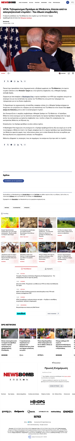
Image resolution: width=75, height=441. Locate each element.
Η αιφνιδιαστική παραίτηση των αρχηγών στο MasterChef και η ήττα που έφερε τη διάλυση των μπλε (27, 345)
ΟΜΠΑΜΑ (7, 207)
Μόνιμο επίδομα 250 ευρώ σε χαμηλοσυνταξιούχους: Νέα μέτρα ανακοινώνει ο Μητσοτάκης (46, 257)
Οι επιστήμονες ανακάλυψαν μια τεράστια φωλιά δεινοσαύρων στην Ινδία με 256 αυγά (27, 232)
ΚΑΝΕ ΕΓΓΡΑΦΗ (56, 386)
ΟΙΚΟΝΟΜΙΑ (44, 2)
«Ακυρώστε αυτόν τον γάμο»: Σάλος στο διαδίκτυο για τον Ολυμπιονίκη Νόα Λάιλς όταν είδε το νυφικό (8, 257)
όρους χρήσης (67, 376)
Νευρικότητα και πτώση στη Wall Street (27, 307)
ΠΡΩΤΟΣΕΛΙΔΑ (56, 2)
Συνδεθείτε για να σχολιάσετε (13, 181)
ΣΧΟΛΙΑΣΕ (62, 73)
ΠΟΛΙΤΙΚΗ (37, 2)
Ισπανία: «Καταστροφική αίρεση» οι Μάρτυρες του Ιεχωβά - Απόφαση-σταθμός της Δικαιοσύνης (65, 257)
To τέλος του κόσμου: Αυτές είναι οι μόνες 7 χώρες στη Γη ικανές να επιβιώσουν (65, 231)
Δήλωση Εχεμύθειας (21, 394)
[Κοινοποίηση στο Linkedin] (18, 81)
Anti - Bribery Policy (57, 394)
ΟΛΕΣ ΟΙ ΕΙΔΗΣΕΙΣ (23, 2)
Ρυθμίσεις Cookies (45, 394)
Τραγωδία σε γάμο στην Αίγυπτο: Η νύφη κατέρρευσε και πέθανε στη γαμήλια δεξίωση (27, 257)
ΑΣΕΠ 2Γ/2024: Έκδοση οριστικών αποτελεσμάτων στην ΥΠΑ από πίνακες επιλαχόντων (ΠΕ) (35, 292)
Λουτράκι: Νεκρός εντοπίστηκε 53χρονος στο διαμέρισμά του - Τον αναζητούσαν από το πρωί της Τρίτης (35, 276)
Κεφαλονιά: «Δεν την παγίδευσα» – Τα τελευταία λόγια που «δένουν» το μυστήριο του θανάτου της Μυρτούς (46, 233)
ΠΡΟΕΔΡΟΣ (26, 207)
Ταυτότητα (3, 394)
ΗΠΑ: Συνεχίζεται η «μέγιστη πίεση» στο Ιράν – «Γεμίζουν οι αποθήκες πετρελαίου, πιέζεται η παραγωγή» (36, 300)
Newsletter (15, 199)
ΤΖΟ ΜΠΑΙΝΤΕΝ (16, 207)
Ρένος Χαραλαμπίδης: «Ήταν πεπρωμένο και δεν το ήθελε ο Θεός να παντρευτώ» (45, 343)
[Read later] (73, 73)
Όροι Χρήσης (11, 394)
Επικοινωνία (67, 394)
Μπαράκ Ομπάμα (26, 18)
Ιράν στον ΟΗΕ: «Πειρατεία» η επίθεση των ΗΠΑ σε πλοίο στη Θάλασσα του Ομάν (37, 284)
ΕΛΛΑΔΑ (31, 2)
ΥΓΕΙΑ (49, 2)
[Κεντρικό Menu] (72, 2)
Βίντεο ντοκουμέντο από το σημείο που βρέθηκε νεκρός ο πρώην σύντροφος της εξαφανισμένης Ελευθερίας (9, 345)
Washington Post (28, 97)
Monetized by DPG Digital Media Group (42, 422)
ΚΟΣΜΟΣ (3, 73)
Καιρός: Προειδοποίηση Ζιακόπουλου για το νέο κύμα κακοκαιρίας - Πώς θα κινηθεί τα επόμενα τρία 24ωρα (9, 232)
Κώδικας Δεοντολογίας (33, 394)
